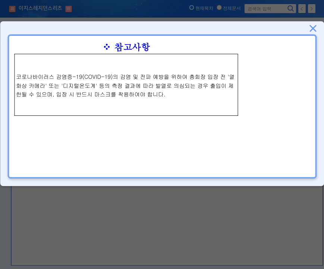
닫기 (313, 28)
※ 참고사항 (126, 46)
